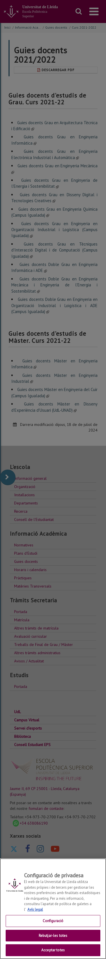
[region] (53, 908)
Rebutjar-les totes (53, 935)
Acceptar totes (53, 950)
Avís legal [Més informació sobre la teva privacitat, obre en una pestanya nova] (35, 909)
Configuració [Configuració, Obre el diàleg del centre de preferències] (53, 920)
